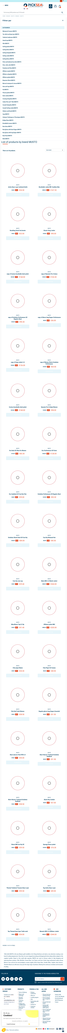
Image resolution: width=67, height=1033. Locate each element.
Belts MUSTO (6, 138)
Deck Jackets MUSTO (8, 95)
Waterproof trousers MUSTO (10, 31)
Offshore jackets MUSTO (9, 77)
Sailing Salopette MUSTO (9, 52)
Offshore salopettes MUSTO (9, 74)
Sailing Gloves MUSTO (8, 58)
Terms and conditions (14, 1029)
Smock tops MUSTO (7, 40)
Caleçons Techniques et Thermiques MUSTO (14, 117)
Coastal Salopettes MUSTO (9, 104)
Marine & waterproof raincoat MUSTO (12, 83)
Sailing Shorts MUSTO (8, 49)
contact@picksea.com (9, 1000)
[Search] (33, 12)
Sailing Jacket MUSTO (8, 55)
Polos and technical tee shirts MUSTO (12, 61)
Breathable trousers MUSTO (9, 123)
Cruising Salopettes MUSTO (9, 98)
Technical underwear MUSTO (10, 37)
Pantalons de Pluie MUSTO (9, 68)
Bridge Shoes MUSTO (8, 120)
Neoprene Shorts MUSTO (9, 80)
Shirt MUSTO (6, 43)
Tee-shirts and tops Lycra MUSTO (11, 34)
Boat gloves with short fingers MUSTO (12, 129)
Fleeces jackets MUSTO (8, 92)
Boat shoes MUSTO (7, 126)
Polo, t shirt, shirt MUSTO (9, 64)
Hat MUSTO (5, 89)
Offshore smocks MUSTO (9, 71)
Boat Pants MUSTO (7, 135)
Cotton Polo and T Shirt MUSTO (10, 101)
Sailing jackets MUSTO (8, 46)
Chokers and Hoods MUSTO (9, 111)
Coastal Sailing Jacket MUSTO (10, 107)
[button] (4, 1030)
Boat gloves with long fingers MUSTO (12, 132)
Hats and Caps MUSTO (8, 86)
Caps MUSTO (6, 114)
